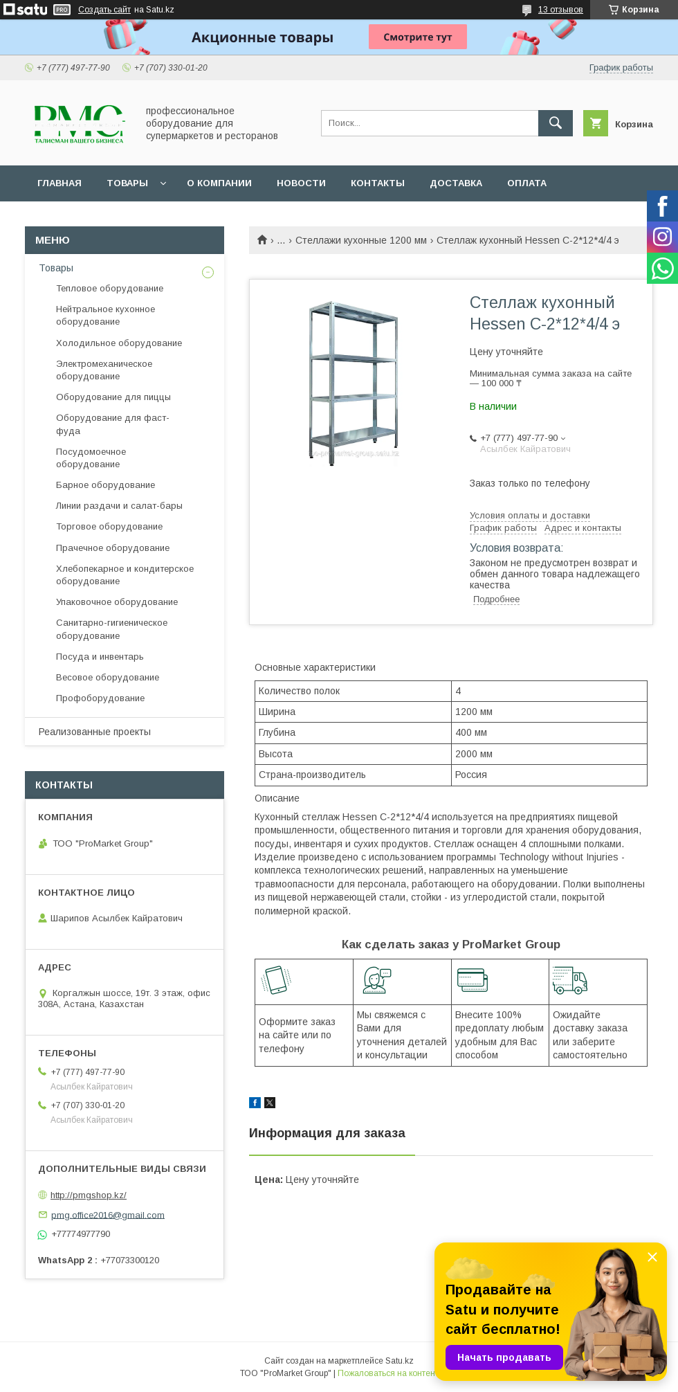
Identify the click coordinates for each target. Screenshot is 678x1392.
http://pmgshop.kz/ (89, 1195)
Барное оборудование (105, 485)
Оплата (527, 183)
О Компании (219, 183)
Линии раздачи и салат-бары (119, 505)
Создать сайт (104, 10)
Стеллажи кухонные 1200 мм (361, 240)
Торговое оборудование (109, 526)
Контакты (378, 183)
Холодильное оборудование (119, 343)
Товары (127, 183)
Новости (301, 183)
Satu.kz (399, 1361)
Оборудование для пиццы (113, 397)
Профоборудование (100, 698)
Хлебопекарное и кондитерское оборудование (125, 574)
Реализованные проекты (95, 731)
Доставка (456, 183)
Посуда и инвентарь (100, 656)
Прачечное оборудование (113, 548)
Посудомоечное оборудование (91, 457)
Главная (59, 183)
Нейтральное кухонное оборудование (105, 315)
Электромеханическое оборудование (104, 370)
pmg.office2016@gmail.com (108, 1214)
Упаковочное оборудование (117, 602)
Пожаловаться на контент (388, 1373)
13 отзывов (560, 10)
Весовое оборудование (107, 677)
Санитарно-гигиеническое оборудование (111, 628)
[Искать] (555, 123)
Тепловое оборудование (109, 288)
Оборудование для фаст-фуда (113, 424)
